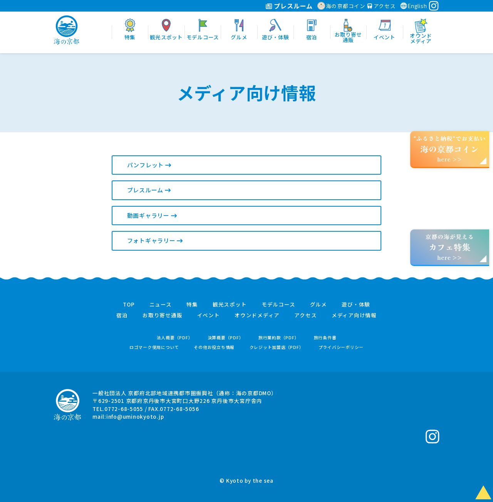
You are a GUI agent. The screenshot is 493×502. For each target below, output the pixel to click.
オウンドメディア (257, 315)
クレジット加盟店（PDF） (277, 347)
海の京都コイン (341, 6)
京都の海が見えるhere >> (449, 246)
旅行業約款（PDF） (278, 337)
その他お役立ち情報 (214, 347)
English (413, 6)
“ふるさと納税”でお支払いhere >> (450, 148)
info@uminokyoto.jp (135, 416)
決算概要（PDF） (226, 337)
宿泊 (122, 315)
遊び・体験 (356, 304)
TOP (128, 304)
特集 (192, 304)
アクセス (381, 6)
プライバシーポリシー (341, 347)
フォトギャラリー (155, 240)
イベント (208, 315)
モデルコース (278, 304)
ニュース (160, 304)
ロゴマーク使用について (154, 347)
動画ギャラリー (152, 215)
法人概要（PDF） (175, 337)
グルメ (318, 304)
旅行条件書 (325, 337)
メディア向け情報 (354, 315)
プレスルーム (289, 5)
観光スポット (230, 304)
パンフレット (149, 165)
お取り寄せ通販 (162, 315)
